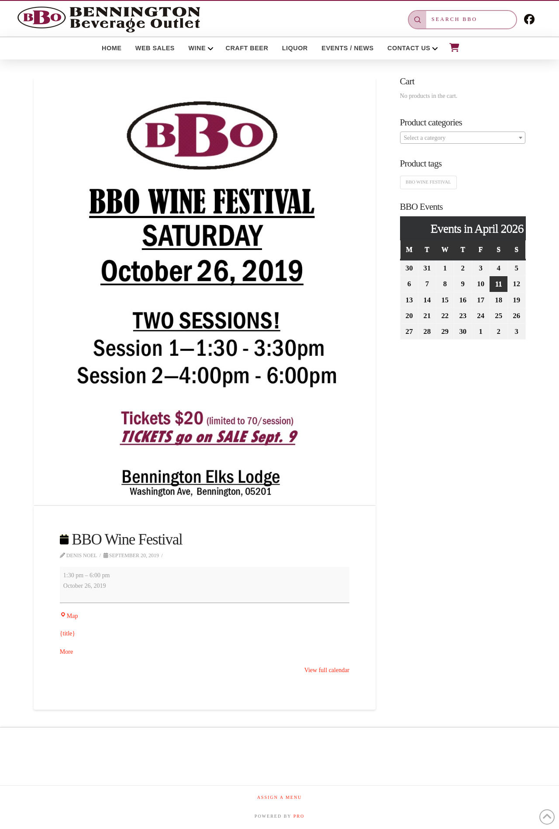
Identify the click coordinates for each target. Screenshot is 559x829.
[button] (453, 47)
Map (69, 616)
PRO (298, 816)
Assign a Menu (279, 797)
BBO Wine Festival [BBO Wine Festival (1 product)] (428, 182)
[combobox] (463, 138)
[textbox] (462, 138)
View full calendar (326, 670)
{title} (67, 633)
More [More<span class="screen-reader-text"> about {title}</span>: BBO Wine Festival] (66, 652)
